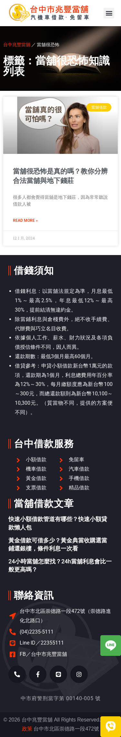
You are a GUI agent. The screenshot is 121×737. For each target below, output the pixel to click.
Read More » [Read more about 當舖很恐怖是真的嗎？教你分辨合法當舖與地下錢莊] (25, 220)
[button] (109, 13)
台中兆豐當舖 (16, 44)
